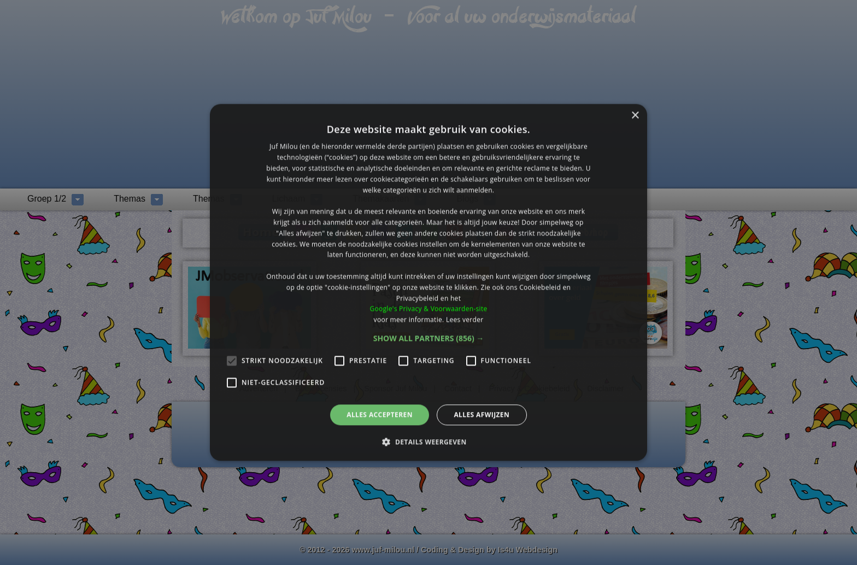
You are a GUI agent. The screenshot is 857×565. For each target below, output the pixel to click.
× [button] (635, 115)
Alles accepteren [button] (380, 414)
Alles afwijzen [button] (481, 414)
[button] (428, 338)
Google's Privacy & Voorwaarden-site (428, 309)
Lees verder (465, 319)
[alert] (428, 282)
